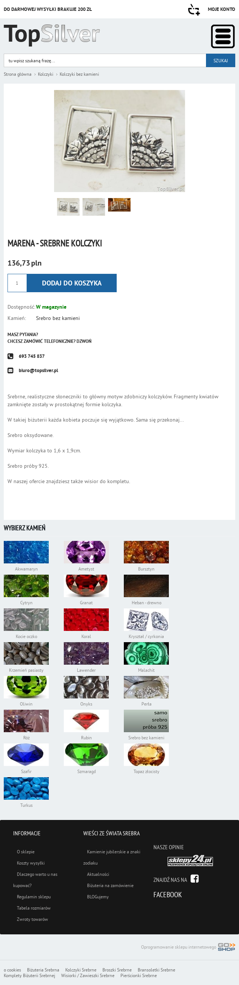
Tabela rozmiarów (34, 908)
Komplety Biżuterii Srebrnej (29, 975)
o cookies (12, 970)
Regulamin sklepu (34, 896)
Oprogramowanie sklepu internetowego (188, 947)
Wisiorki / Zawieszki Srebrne (87, 975)
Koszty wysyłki (31, 863)
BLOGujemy (98, 896)
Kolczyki (45, 74)
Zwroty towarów (32, 919)
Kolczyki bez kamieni (79, 74)
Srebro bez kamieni (58, 318)
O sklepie (26, 851)
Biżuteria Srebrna (43, 970)
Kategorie (222, 36)
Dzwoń (84, 341)
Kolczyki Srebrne (80, 970)
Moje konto (221, 9)
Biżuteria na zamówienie (110, 885)
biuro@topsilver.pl (38, 370)
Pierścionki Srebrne (138, 975)
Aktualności (98, 874)
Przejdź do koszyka (193, 9)
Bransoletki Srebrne (156, 970)
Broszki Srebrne (117, 970)
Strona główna (18, 74)
